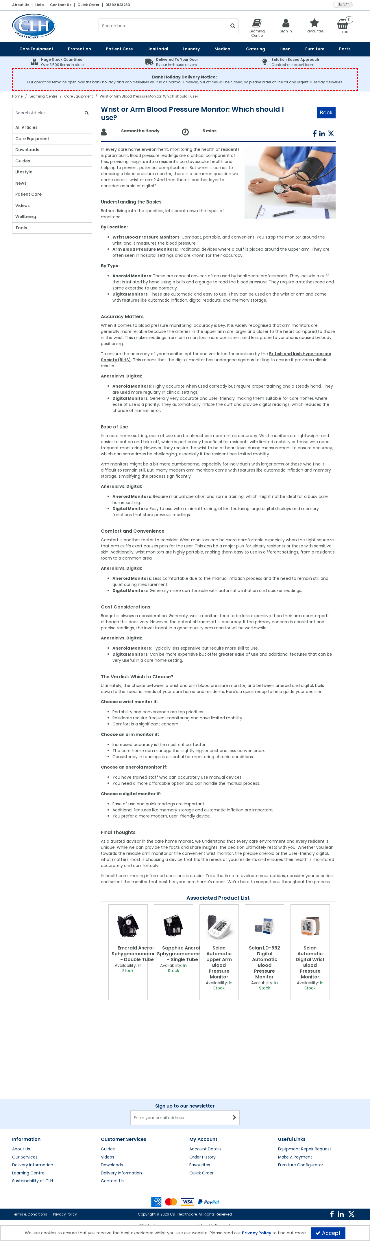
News (21, 183)
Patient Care (28, 194)
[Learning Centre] (257, 28)
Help (39, 5)
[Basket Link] (343, 26)
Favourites (199, 1107)
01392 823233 (118, 5)
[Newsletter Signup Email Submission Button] (235, 1060)
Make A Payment (295, 1100)
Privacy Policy (65, 1214)
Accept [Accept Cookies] (328, 1233)
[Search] (163, 26)
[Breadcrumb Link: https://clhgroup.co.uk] (17, 96)
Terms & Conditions (29, 1214)
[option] (128, 952)
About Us (20, 5)
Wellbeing (25, 216)
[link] (315, 134)
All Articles (26, 127)
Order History (202, 1100)
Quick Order (88, 5)
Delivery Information (32, 1107)
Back (326, 112)
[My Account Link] (285, 25)
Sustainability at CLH (32, 1123)
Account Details (205, 1092)
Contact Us (60, 5)
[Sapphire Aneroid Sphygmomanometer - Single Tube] (173, 926)
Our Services (25, 1100)
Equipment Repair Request (304, 1092)
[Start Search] (232, 26)
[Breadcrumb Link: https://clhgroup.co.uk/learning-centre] (43, 96)
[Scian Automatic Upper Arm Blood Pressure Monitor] (219, 926)
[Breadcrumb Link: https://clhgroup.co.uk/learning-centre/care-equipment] (78, 96)
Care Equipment (32, 139)
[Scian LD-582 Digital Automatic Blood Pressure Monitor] (264, 926)
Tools (21, 228)
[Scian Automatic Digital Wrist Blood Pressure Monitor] (310, 926)
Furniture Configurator (300, 1107)
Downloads (27, 150)
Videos (22, 205)
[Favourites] (314, 25)
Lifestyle (23, 172)
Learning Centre (28, 1116)
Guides (22, 161)
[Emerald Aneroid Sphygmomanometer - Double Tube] (128, 926)
